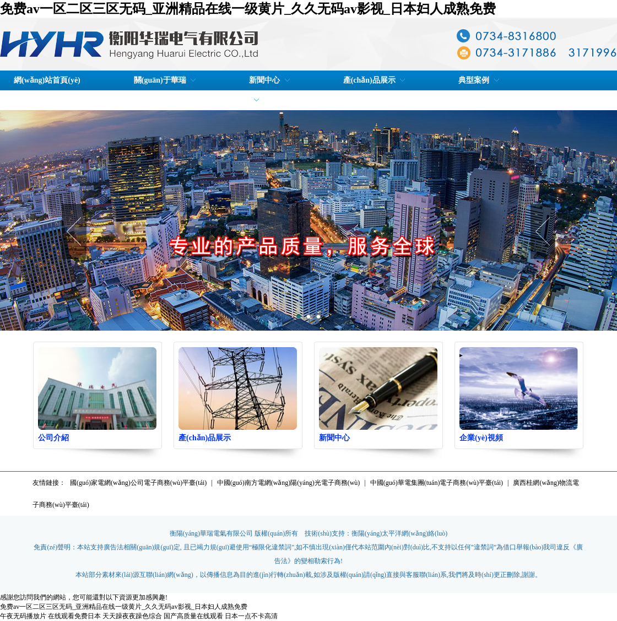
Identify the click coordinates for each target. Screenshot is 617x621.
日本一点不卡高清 (251, 616)
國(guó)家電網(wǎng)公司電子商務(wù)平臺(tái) (138, 483)
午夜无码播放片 (23, 616)
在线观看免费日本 (74, 616)
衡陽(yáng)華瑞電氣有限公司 (211, 533)
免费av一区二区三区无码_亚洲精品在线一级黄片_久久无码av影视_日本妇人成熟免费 (248, 9)
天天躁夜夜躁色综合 (132, 616)
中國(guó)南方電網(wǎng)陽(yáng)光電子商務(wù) (288, 483)
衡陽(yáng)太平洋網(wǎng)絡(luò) (399, 533)
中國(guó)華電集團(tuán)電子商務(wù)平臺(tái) (436, 483)
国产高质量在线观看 (193, 616)
